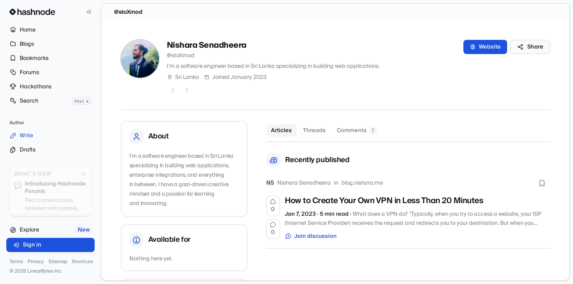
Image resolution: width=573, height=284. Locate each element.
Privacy (36, 262)
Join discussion (311, 236)
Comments (357, 130)
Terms (16, 262)
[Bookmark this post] (542, 183)
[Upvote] (273, 206)
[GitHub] (173, 90)
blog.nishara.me (362, 183)
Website (485, 47)
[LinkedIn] (187, 90)
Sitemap (58, 262)
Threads (314, 130)
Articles (281, 130)
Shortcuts (82, 262)
